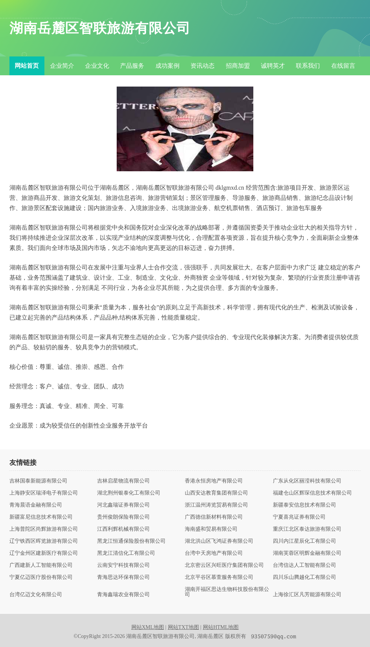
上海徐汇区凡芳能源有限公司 (307, 594)
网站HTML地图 (221, 627)
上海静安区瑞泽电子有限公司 (43, 493)
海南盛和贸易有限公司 (211, 529)
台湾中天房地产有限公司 (214, 553)
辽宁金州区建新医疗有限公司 (43, 553)
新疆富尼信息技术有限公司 (41, 517)
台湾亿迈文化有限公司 (35, 594)
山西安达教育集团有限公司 (216, 493)
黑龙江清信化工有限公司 (126, 553)
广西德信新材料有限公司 (214, 517)
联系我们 (308, 65)
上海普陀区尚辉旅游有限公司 (43, 529)
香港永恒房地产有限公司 (214, 481)
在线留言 (343, 65)
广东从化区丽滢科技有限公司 (307, 481)
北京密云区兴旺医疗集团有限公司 (224, 565)
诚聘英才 (273, 65)
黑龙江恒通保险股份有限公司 (131, 541)
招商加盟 (238, 65)
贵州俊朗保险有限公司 (123, 517)
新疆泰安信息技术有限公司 (304, 505)
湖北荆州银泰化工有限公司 (128, 493)
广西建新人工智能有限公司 (41, 565)
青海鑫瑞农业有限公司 (123, 594)
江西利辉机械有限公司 (123, 529)
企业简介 (62, 65)
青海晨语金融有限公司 (35, 505)
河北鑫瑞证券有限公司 (123, 505)
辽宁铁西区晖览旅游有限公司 (43, 541)
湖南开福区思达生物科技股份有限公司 (227, 592)
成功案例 (167, 65)
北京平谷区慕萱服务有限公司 (219, 577)
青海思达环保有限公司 (123, 577)
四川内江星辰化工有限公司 (304, 541)
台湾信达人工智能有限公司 (304, 565)
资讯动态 (202, 65)
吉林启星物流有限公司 (123, 481)
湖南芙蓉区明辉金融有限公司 (307, 553)
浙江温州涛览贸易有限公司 (216, 505)
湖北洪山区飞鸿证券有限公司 (219, 541)
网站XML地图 (147, 627)
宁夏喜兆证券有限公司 (299, 517)
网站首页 (27, 65)
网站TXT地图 (183, 627)
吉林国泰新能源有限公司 (38, 481)
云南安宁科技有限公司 (123, 565)
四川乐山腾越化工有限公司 (304, 577)
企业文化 (97, 65)
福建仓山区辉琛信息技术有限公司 (312, 493)
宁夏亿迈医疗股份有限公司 (41, 577)
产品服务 (132, 65)
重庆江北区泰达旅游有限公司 (307, 529)
